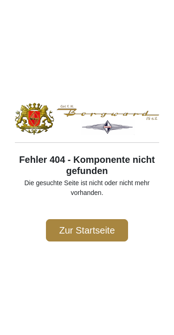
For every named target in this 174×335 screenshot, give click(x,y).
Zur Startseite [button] (87, 230)
